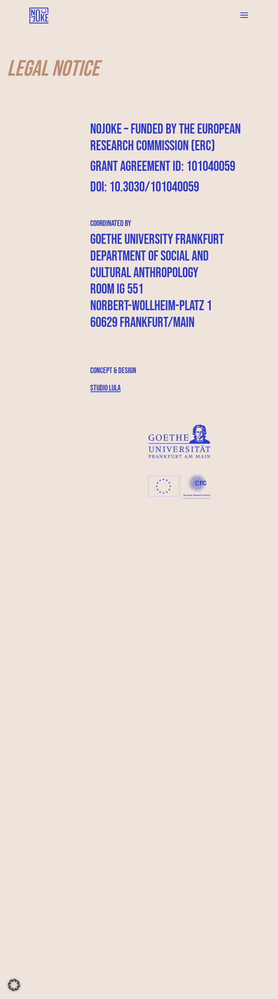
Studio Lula (105, 388)
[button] (14, 985)
